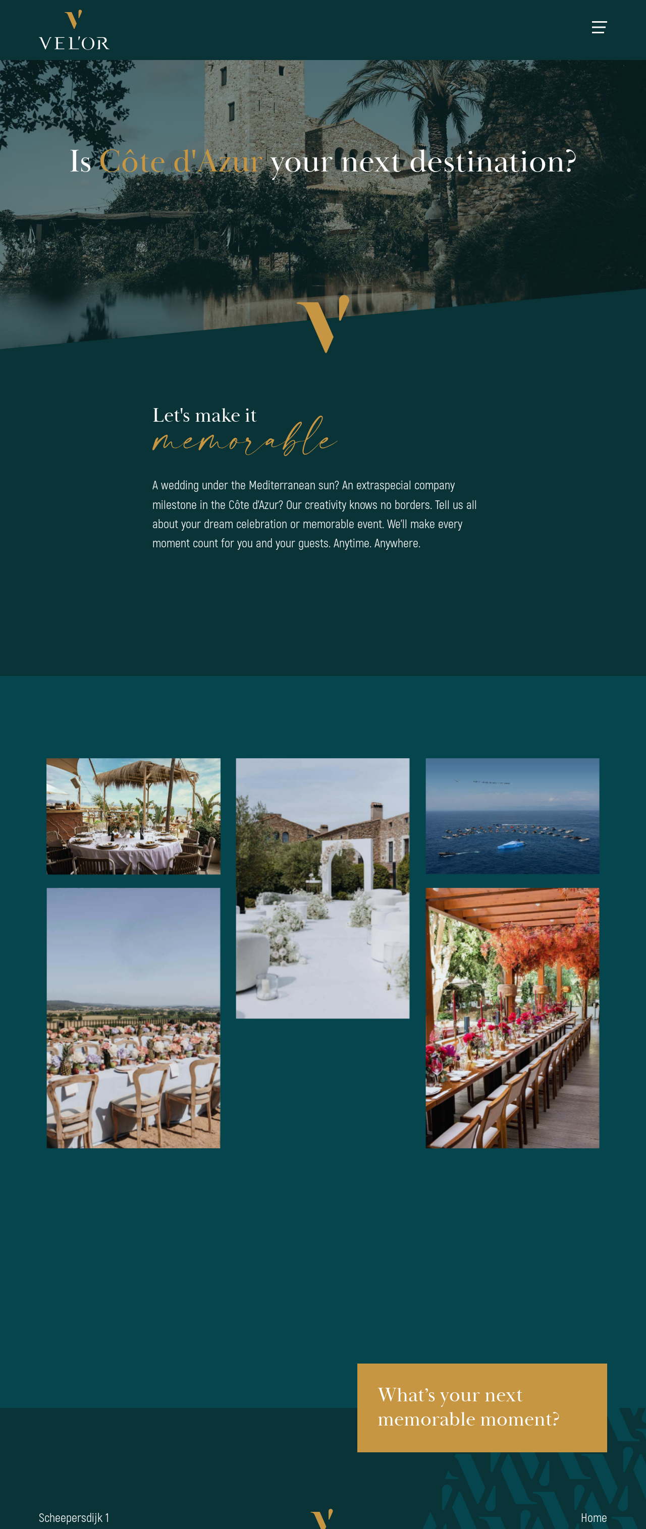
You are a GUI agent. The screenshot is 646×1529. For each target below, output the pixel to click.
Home (594, 1518)
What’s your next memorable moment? (469, 1408)
